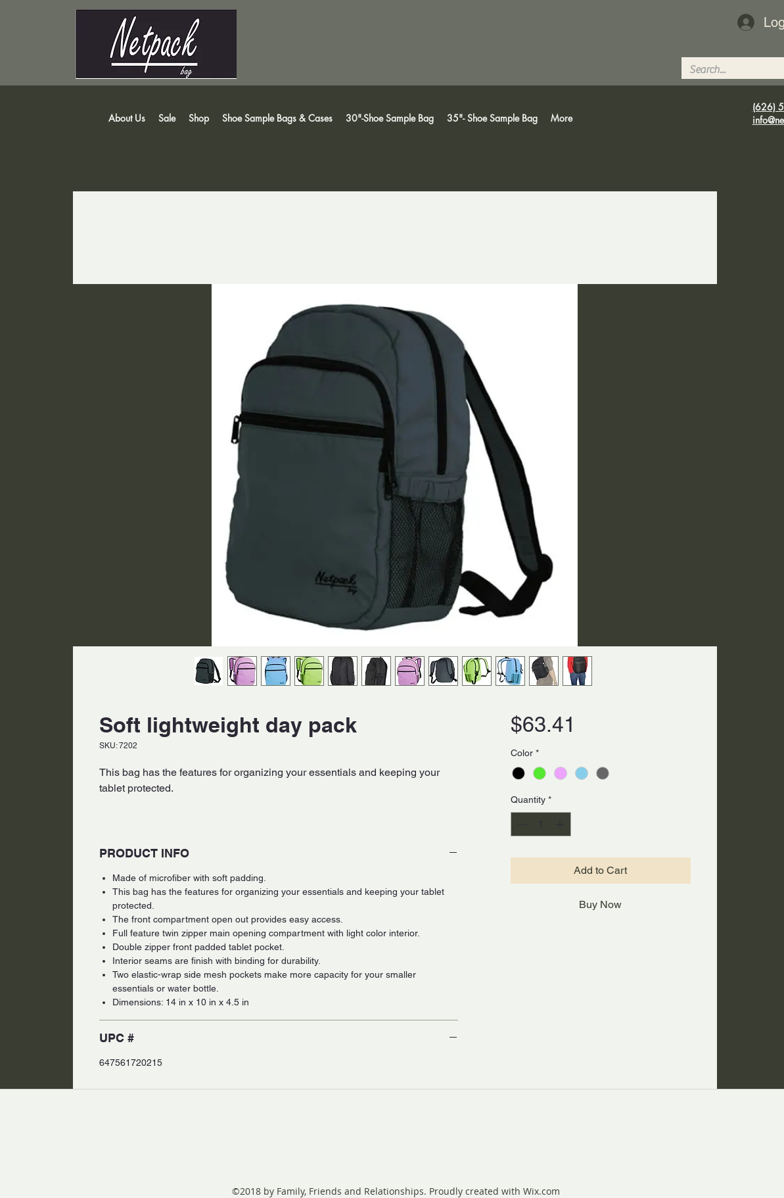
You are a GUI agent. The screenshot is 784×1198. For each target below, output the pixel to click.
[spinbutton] (541, 824)
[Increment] (561, 824)
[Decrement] (521, 824)
